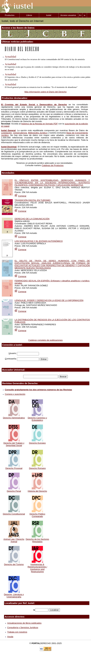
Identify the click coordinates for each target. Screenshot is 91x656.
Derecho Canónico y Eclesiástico (37, 417)
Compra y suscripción (15, 394)
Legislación (6, 133)
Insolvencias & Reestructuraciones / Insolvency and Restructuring (37, 567)
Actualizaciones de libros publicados (24, 623)
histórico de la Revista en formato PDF (39, 124)
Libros (29, 15)
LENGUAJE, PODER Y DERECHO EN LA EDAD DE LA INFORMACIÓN (49, 300)
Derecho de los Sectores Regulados (37, 539)
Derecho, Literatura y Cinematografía (14, 594)
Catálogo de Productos (52, 165)
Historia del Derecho (37, 489)
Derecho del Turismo (14, 563)
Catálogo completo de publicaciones (45, 340)
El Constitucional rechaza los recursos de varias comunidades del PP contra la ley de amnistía (45, 59)
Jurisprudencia (20, 133)
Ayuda (10, 636)
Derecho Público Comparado (37, 514)
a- (85, 15)
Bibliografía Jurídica (37, 133)
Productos (9, 15)
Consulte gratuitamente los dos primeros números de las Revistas (38, 389)
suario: (13, 353)
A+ (80, 15)
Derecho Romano (37, 467)
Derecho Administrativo (14, 416)
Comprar (22, 196)
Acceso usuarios (68, 15)
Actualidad (10, 56)
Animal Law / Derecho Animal (13, 539)
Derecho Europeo (37, 441)
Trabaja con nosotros (17, 632)
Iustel (48, 15)
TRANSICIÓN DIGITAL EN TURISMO (32, 200)
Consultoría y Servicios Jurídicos (22, 627)
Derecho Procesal (13, 467)
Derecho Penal (14, 489)
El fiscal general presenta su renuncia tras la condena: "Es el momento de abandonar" (41, 87)
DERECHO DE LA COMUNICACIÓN (32, 219)
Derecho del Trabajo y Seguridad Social (13, 443)
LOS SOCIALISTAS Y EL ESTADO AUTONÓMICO (39, 241)
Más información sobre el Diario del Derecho (46, 92)
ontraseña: (11, 358)
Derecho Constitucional (14, 512)
